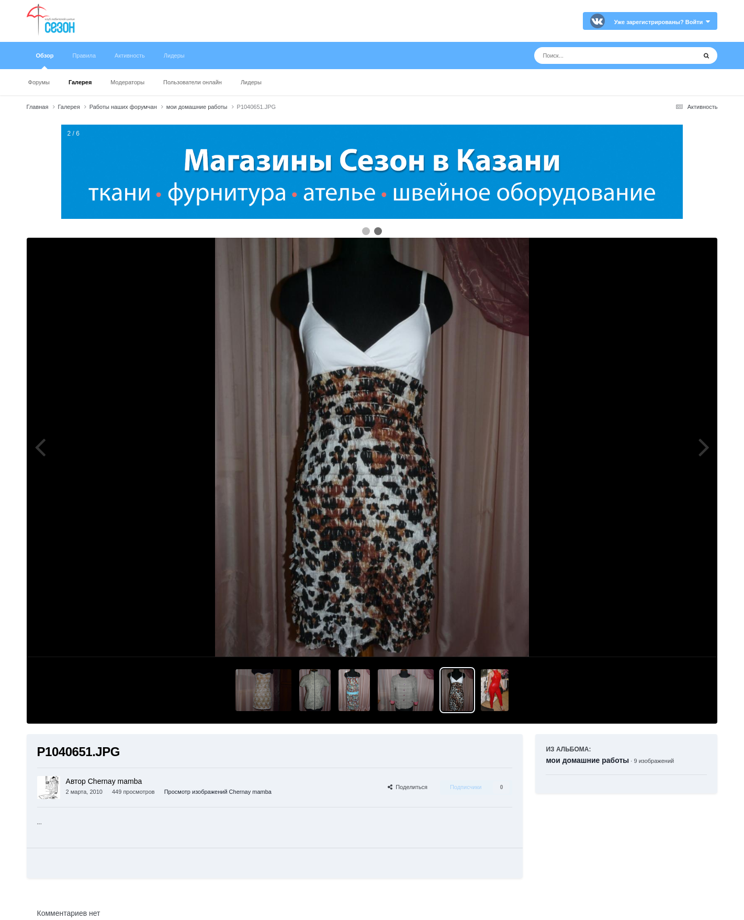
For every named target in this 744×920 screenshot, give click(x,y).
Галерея (80, 82)
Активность (130, 55)
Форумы (39, 82)
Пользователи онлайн (192, 82)
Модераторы (127, 82)
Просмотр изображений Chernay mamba (218, 792)
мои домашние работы (587, 760)
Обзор (45, 60)
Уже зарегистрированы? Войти (662, 22)
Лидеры (251, 82)
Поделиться (407, 787)
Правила (84, 55)
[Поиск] (595, 55)
